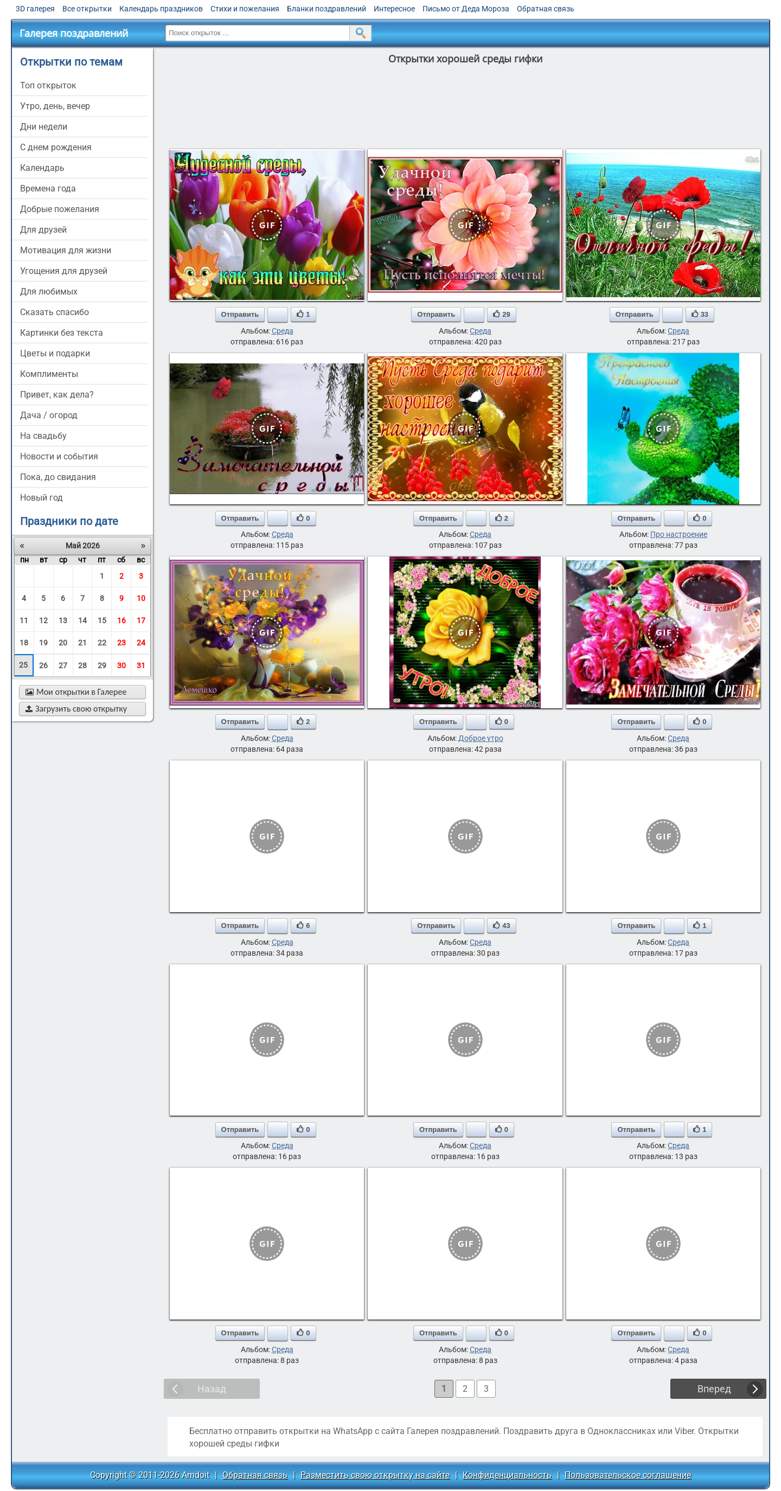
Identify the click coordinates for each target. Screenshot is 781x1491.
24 (141, 642)
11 (24, 620)
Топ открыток (48, 85)
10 (141, 598)
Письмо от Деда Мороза (465, 8)
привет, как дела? (57, 394)
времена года (48, 188)
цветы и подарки (55, 353)
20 (63, 642)
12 (43, 620)
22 (102, 642)
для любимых (49, 291)
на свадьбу (43, 436)
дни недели (43, 126)
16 (121, 620)
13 (63, 620)
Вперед (714, 1388)
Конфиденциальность (507, 1475)
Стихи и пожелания (244, 8)
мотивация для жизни (65, 250)
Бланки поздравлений (326, 8)
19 (43, 642)
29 (102, 665)
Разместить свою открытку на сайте (375, 1475)
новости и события (59, 456)
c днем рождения (56, 147)
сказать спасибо (54, 312)
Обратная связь (545, 8)
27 (63, 665)
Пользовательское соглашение (628, 1475)
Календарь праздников (161, 8)
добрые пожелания (59, 209)
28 (82, 665)
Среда (282, 331)
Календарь (42, 168)
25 (23, 665)
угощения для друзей (63, 271)
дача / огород (49, 415)
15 (102, 620)
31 (141, 665)
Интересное (394, 8)
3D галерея (35, 8)
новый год (41, 497)
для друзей (43, 230)
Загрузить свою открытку (76, 708)
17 (141, 620)
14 (82, 620)
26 (43, 665)
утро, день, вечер (55, 106)
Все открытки (87, 8)
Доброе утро (480, 738)
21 (82, 642)
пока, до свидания (58, 477)
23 (121, 642)
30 (121, 665)
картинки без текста (61, 333)
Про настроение (678, 534)
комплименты (49, 374)
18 (24, 642)
